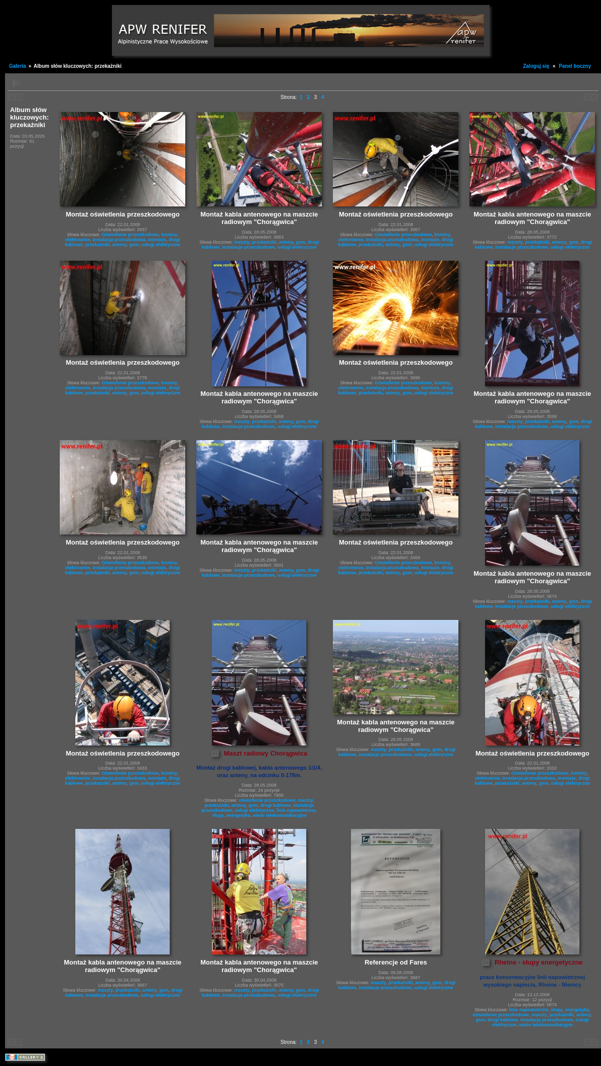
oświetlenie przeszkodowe (267, 800)
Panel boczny (575, 66)
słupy (218, 815)
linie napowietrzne (296, 810)
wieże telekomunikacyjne (279, 815)
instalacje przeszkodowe (248, 247)
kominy (169, 234)
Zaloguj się (536, 66)
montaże (157, 239)
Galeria (17, 66)
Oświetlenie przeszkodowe (130, 234)
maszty (242, 242)
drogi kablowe (276, 805)
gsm (134, 244)
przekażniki (97, 244)
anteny (119, 244)
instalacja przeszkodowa (119, 239)
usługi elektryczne (160, 244)
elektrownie (77, 239)
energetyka (238, 815)
